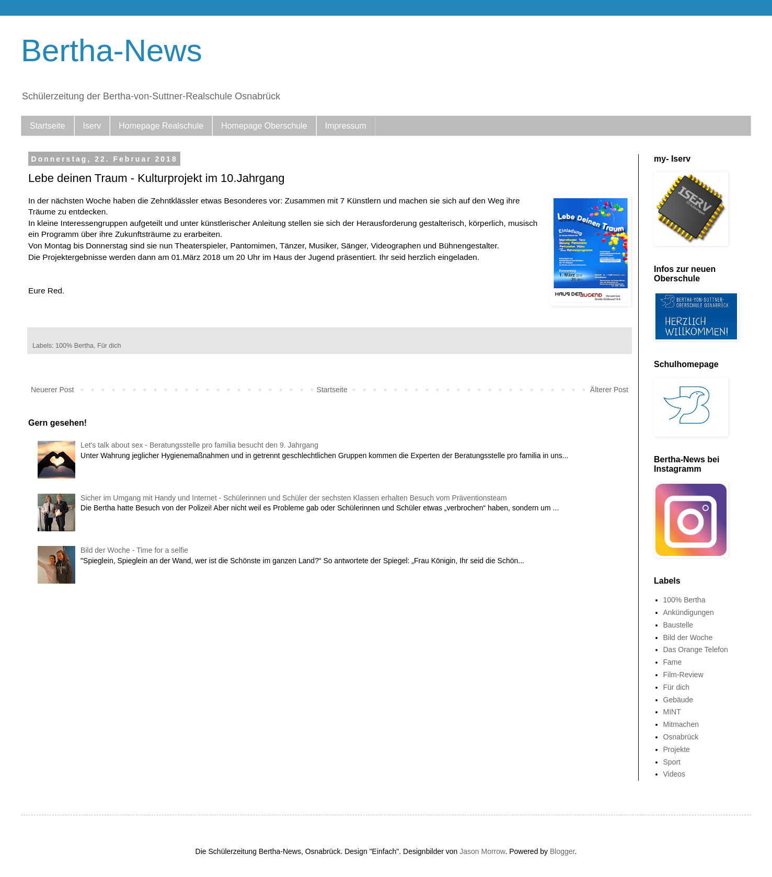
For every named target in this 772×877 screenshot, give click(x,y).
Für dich (109, 345)
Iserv (92, 125)
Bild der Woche (688, 637)
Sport (672, 762)
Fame (672, 662)
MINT (672, 712)
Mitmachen (681, 724)
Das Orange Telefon (695, 649)
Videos (674, 774)
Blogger (562, 851)
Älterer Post (609, 389)
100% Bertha (74, 345)
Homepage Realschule (161, 125)
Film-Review (683, 674)
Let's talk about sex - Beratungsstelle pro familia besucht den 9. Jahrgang (199, 445)
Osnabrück (681, 737)
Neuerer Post (52, 389)
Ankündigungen (688, 612)
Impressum (345, 125)
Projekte (676, 749)
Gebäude (678, 700)
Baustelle (678, 625)
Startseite (47, 125)
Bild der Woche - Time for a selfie (134, 550)
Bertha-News (111, 50)
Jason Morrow (482, 851)
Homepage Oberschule (264, 125)
